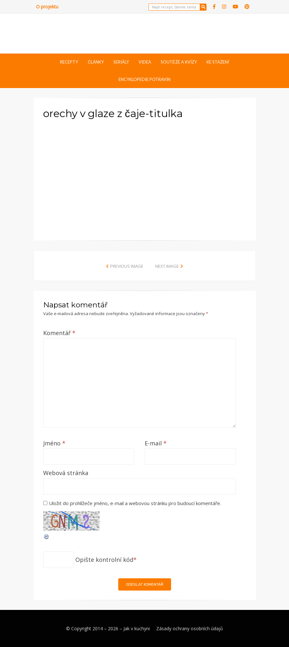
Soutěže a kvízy (179, 62)
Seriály (121, 62)
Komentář (59, 333)
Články (95, 62)
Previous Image (126, 266)
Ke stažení (218, 62)
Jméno (54, 443)
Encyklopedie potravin (144, 79)
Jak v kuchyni (136, 628)
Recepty (69, 62)
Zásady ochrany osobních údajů (189, 628)
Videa (145, 62)
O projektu (47, 7)
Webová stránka (65, 473)
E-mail (156, 443)
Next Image (167, 266)
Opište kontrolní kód (104, 559)
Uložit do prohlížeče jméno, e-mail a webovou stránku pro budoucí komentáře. (135, 503)
